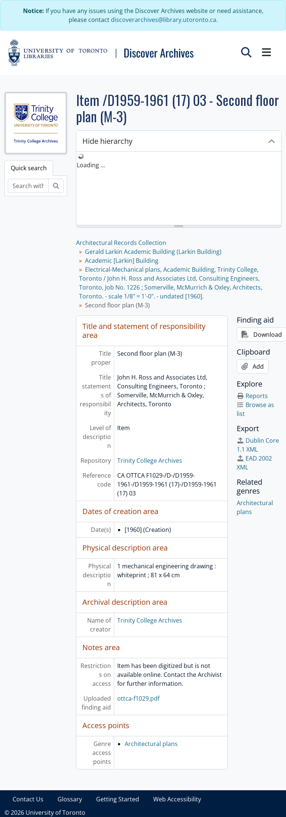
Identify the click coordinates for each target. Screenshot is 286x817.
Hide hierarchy (107, 141)
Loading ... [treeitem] (91, 165)
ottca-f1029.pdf (138, 698)
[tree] (178, 189)
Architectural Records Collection (121, 243)
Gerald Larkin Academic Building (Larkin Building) (153, 252)
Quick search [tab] (29, 168)
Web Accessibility (177, 799)
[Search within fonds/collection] (28, 186)
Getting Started (117, 799)
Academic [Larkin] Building (121, 260)
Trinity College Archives (149, 460)
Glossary (69, 799)
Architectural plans (151, 744)
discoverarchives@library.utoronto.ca (163, 20)
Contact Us (28, 799)
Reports (252, 396)
